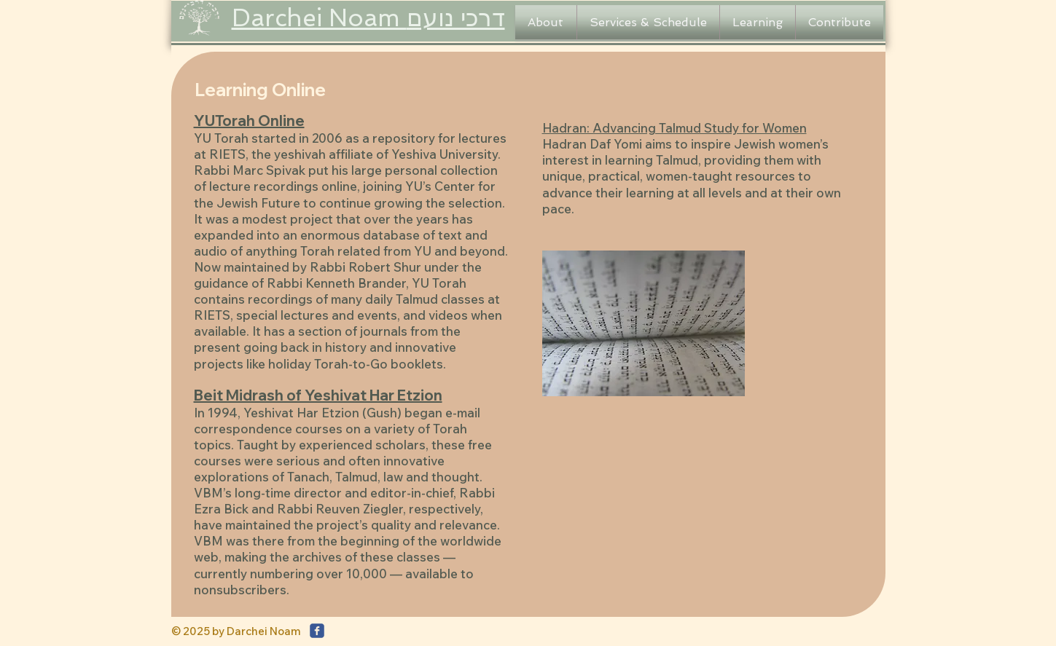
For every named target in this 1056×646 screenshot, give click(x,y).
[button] (545, 22)
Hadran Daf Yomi (593, 143)
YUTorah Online (249, 120)
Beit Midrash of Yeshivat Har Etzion (318, 395)
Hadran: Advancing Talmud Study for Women (674, 127)
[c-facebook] (317, 630)
